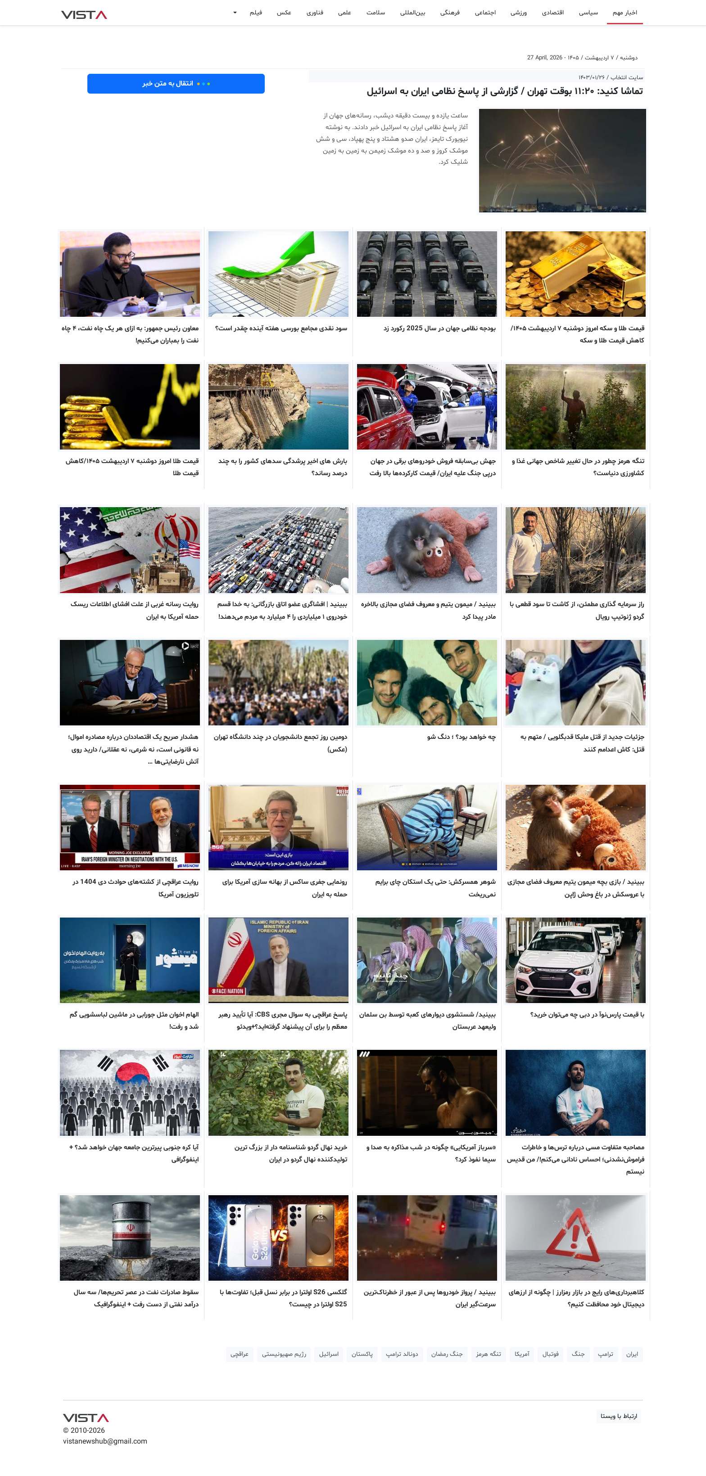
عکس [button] (284, 13)
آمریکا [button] (522, 1354)
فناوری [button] (315, 13)
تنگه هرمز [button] (488, 1354)
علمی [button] (344, 13)
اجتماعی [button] (485, 13)
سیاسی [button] (588, 13)
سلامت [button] (376, 13)
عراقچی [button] (240, 1354)
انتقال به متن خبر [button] (176, 83)
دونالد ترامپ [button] (402, 1354)
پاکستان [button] (362, 1354)
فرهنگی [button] (450, 13)
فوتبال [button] (551, 1354)
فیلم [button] (256, 13)
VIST (84, 12)
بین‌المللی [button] (412, 13)
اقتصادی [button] (553, 13)
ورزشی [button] (519, 13)
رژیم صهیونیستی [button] (284, 1354)
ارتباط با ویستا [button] (619, 1416)
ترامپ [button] (605, 1354)
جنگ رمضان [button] (447, 1354)
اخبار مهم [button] (625, 13)
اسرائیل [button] (329, 1354)
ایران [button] (632, 1354)
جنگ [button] (578, 1354)
